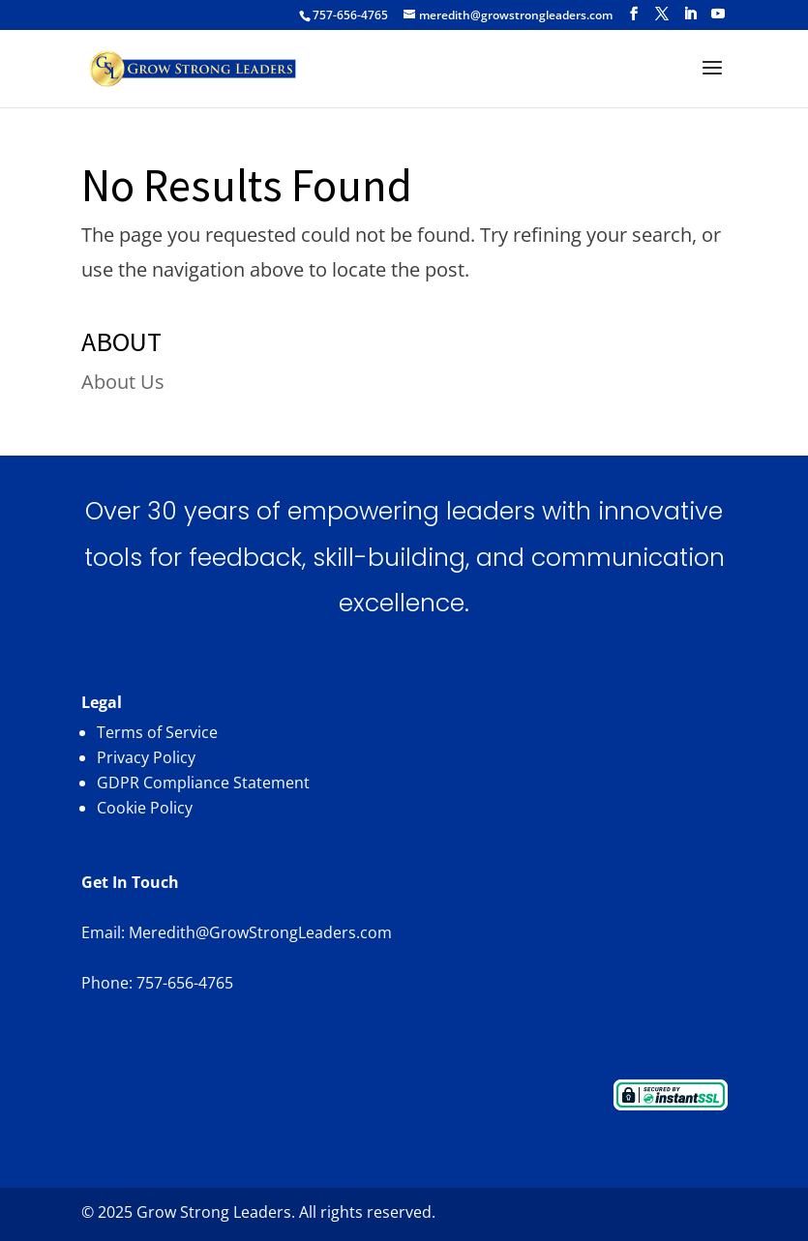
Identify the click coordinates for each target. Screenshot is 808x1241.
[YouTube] (718, 14)
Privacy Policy (146, 757)
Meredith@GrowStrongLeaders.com (260, 932)
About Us (123, 382)
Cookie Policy (145, 807)
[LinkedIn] (690, 14)
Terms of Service (157, 732)
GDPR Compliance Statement (203, 782)
